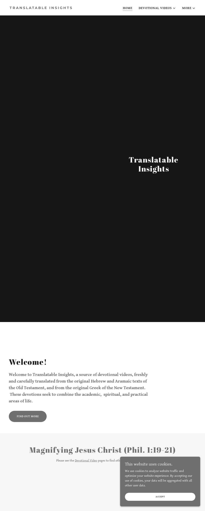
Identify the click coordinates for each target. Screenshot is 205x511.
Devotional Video (86, 461)
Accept (160, 496)
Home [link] (127, 8)
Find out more (28, 416)
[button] (157, 8)
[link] (54, 8)
